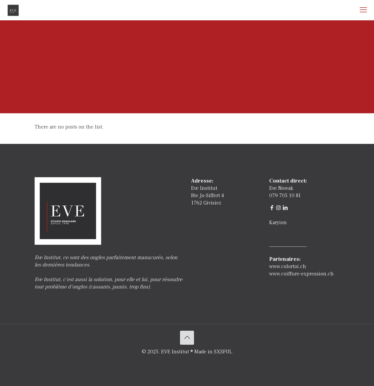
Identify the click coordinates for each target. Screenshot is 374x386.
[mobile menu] (363, 10)
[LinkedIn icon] (187, 362)
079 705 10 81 (285, 195)
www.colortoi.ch (287, 266)
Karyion (278, 222)
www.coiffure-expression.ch (301, 273)
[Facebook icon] (180, 362)
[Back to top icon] (187, 338)
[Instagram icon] (194, 362)
